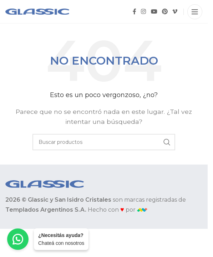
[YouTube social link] (153, 11)
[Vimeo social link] (175, 11)
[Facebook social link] (134, 11)
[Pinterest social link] (164, 11)
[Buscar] (103, 142)
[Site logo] (37, 11)
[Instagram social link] (143, 11)
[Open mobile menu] (195, 12)
